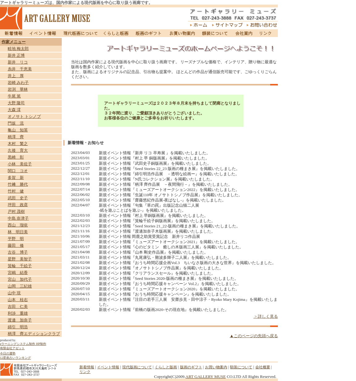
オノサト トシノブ (24, 116)
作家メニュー (14, 41)
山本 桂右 (18, 299)
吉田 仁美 (18, 306)
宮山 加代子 (20, 279)
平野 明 (16, 238)
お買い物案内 (182, 33)
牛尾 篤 (14, 96)
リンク (267, 33)
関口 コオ (18, 170)
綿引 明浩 (18, 327)
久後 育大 (18, 150)
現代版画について (80, 33)
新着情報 (13, 33)
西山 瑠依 (18, 225)
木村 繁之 (18, 143)
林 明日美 (18, 232)
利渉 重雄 (18, 313)
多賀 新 (16, 177)
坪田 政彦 (18, 204)
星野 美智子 (20, 259)
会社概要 (262, 367)
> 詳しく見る (265, 316)
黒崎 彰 (16, 157)
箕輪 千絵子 (20, 265)
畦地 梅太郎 (18, 48)
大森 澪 (14, 109)
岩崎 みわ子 (18, 82)
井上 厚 (16, 75)
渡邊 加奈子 (20, 320)
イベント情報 (43, 33)
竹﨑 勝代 (18, 184)
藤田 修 (16, 245)
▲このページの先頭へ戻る (254, 335)
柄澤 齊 (16, 137)
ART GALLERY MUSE (206, 376)
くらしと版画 (116, 33)
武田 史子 (18, 198)
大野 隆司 (16, 103)
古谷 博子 (18, 252)
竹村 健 (16, 191)
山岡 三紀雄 (20, 286)
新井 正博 (16, 55)
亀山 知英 (18, 130)
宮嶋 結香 (18, 272)
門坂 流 (16, 123)
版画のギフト (148, 33)
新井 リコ (18, 62)
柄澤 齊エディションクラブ (34, 333)
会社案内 (244, 33)
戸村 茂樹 (16, 211)
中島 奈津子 (18, 218)
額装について (215, 33)
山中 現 (14, 293)
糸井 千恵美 (20, 69)
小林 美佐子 (20, 164)
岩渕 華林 (18, 89)
